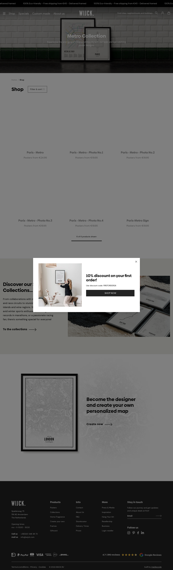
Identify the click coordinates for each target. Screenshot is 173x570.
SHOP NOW (110, 293)
